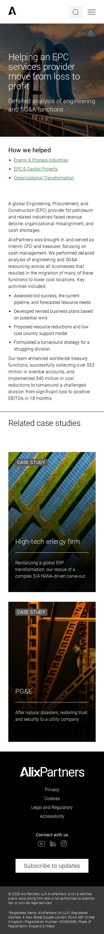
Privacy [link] (52, 789)
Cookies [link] (52, 798)
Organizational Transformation (44, 178)
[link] (12, 12)
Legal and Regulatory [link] (52, 807)
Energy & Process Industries (41, 160)
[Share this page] (90, 32)
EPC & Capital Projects (36, 169)
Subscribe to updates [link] (52, 865)
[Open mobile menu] (92, 12)
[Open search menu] (76, 12)
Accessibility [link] (52, 816)
